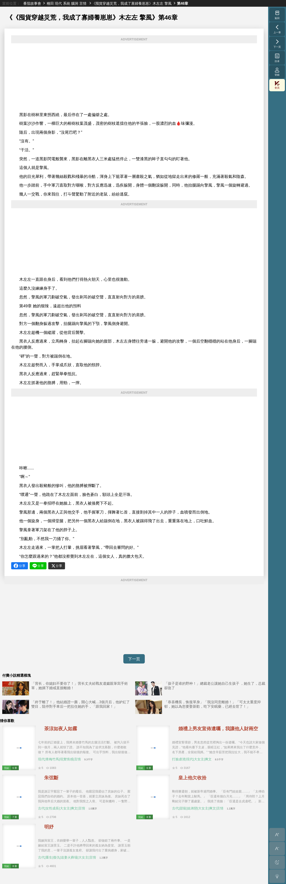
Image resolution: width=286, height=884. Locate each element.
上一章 (277, 29)
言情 (82, 3)
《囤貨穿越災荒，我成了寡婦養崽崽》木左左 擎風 (131, 3)
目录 (277, 57)
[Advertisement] (134, 77)
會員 (277, 85)
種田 (50, 3)
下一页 (134, 659)
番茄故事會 (32, 3)
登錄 (277, 71)
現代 (58, 3)
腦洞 (74, 3)
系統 (66, 3)
